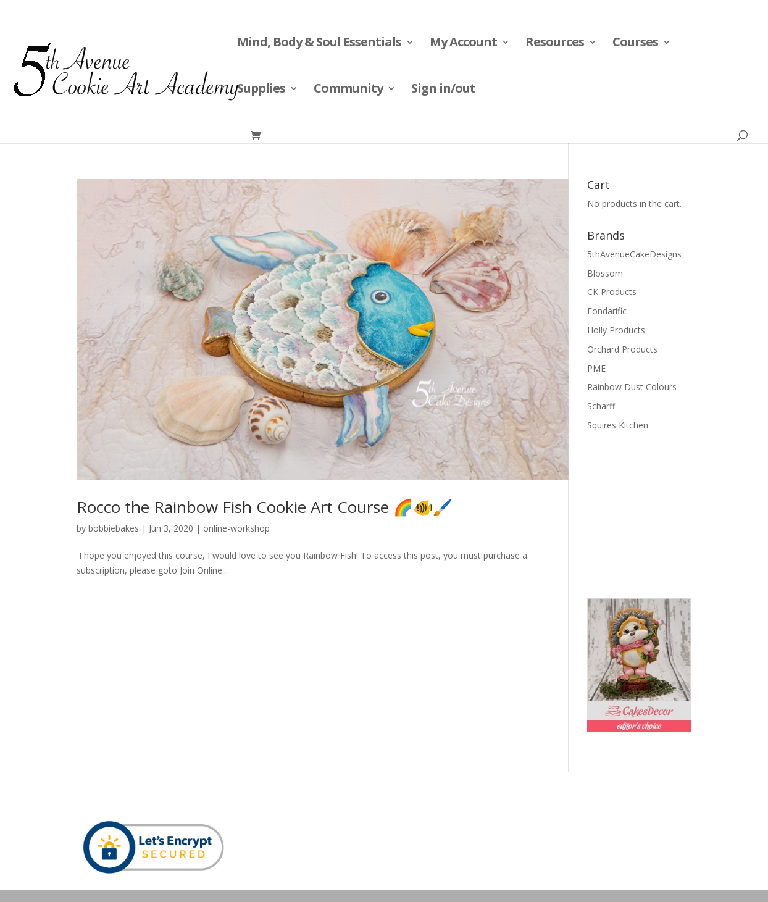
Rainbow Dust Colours (632, 387)
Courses (635, 44)
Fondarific (607, 311)
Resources (554, 44)
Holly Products (616, 330)
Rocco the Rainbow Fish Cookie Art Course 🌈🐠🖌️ (265, 507)
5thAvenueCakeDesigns (634, 254)
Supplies (261, 90)
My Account (463, 44)
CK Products (612, 292)
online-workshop (236, 528)
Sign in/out (443, 90)
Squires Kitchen (617, 425)
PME (596, 368)
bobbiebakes (113, 528)
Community (348, 90)
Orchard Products (622, 349)
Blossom (605, 273)
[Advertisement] (649, 513)
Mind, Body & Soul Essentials (319, 44)
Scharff (601, 406)
